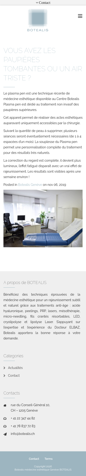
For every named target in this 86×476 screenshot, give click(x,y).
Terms (48, 458)
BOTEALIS (66, 469)
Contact (14, 375)
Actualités (15, 368)
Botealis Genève (30, 185)
